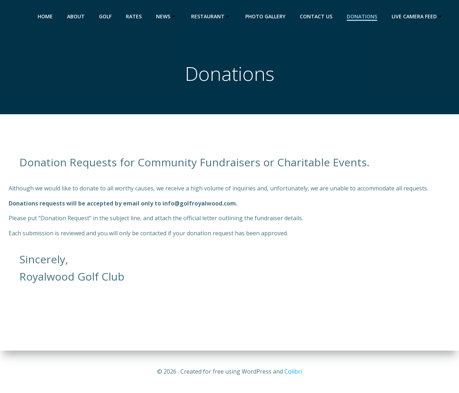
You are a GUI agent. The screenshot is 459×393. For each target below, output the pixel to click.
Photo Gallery (265, 16)
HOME (45, 16)
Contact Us (316, 16)
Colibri (293, 371)
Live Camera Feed (417, 16)
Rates (134, 16)
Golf (105, 16)
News (166, 16)
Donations (362, 16)
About (76, 16)
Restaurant (211, 16)
